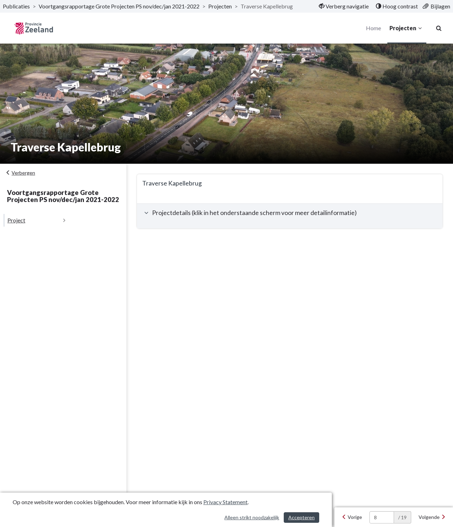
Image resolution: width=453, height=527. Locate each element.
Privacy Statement (225, 502)
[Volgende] (432, 517)
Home (373, 28)
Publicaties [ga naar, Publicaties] (16, 6)
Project (16, 220)
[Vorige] (352, 517)
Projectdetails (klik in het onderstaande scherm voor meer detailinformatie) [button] (249, 212)
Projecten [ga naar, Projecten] (220, 6)
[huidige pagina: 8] (381, 517)
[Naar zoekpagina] (439, 28)
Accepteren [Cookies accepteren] (301, 517)
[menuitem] (344, 6)
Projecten (406, 28)
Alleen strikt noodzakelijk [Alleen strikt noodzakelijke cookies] (251, 517)
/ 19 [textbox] (402, 517)
